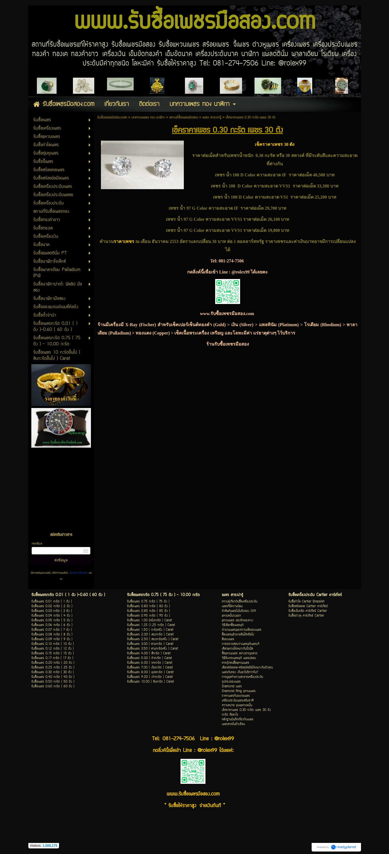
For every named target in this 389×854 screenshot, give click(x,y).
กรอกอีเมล (37, 544)
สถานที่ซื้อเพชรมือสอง (183, 117)
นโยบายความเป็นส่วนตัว (78, 573)
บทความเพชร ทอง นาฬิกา (148, 117)
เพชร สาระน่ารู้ (211, 117)
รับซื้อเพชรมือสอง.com (112, 117)
